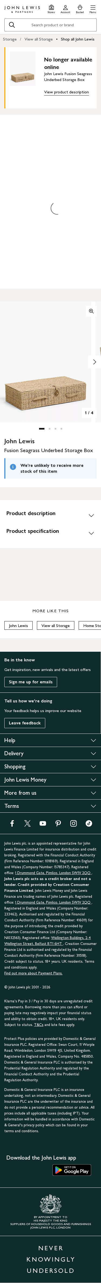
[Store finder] (51, 8)
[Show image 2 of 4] (94, 361)
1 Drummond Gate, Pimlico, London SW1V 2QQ (53, 873)
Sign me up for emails (31, 681)
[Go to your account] (65, 8)
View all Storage (39, 39)
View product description (66, 91)
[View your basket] (80, 8)
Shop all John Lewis (78, 39)
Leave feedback (25, 722)
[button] (92, 8)
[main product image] (27, 77)
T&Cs (38, 1024)
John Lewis (18, 625)
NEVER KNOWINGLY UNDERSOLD (50, 1259)
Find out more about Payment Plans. (33, 973)
